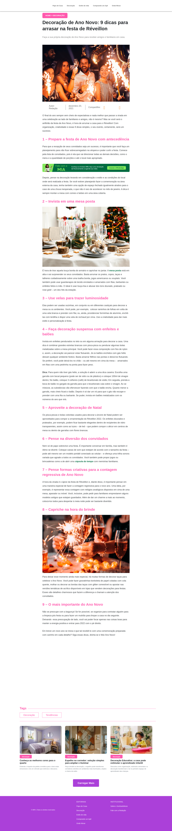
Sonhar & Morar (33, 3)
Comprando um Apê (100, 6)
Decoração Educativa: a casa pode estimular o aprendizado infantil (128, 762)
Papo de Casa (58, 6)
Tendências (55, 715)
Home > (49, 15)
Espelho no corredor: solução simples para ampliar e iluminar (84, 762)
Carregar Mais (86, 783)
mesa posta (115, 270)
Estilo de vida (84, 6)
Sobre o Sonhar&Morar (119, 806)
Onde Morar (116, 6)
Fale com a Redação (118, 810)
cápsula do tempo (84, 461)
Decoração (71, 6)
